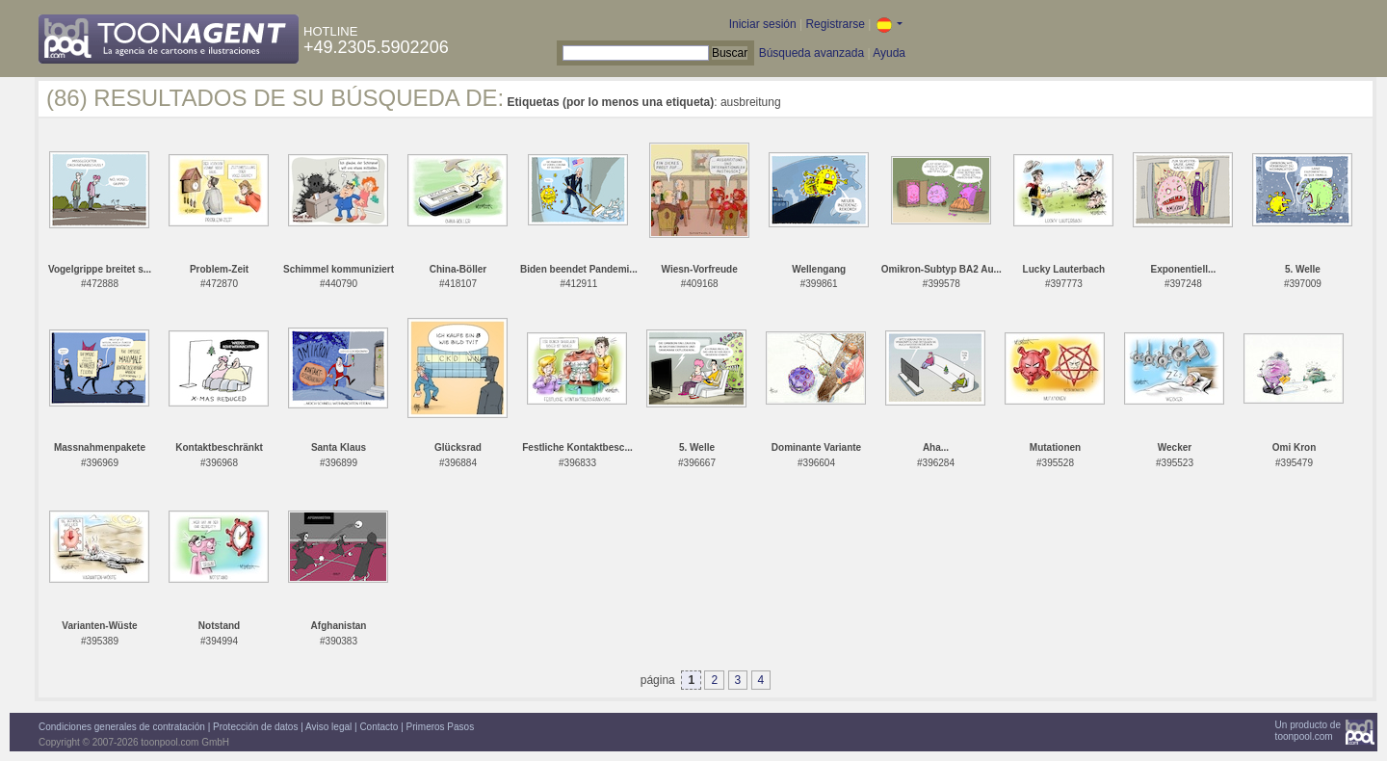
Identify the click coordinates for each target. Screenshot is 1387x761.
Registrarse (834, 24)
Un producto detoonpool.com (1308, 731)
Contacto (378, 727)
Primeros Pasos (440, 727)
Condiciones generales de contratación (122, 727)
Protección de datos (255, 727)
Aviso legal (328, 727)
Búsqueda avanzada (811, 53)
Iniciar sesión (763, 24)
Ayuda (889, 53)
